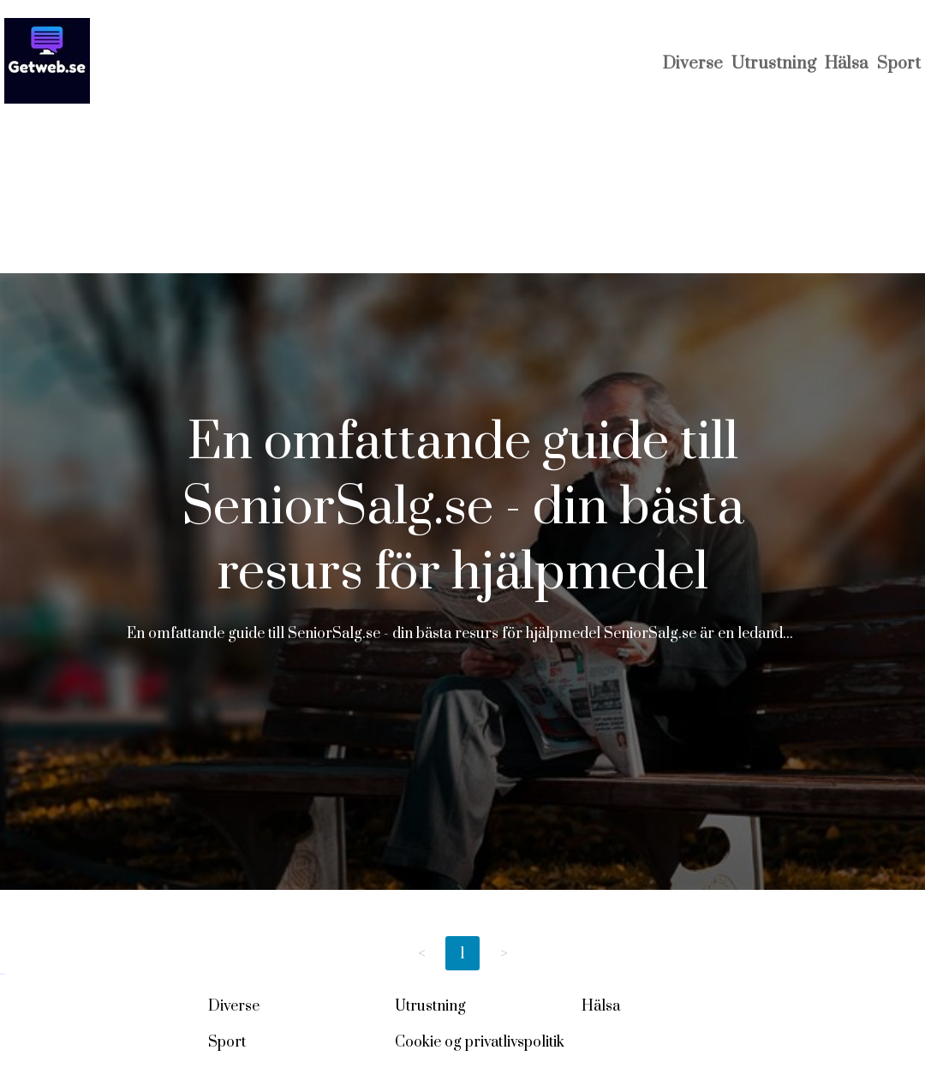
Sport (899, 64)
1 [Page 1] (462, 954)
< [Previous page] (422, 954)
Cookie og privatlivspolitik (479, 1042)
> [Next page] (504, 954)
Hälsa (846, 64)
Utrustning (773, 64)
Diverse (693, 64)
